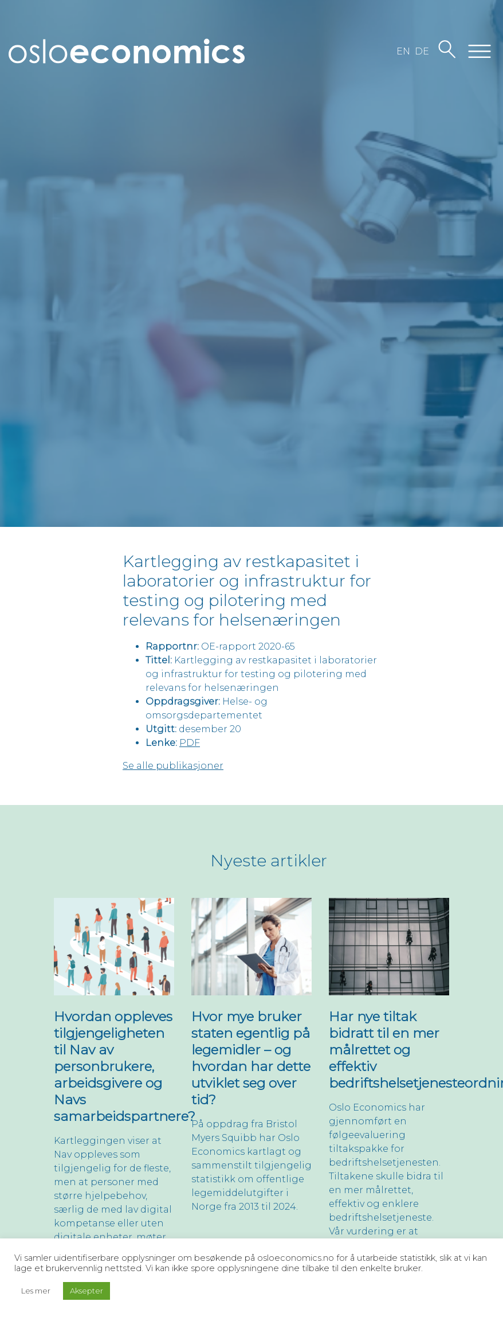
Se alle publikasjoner (173, 765)
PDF (189, 742)
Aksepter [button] (86, 1290)
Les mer (35, 1290)
